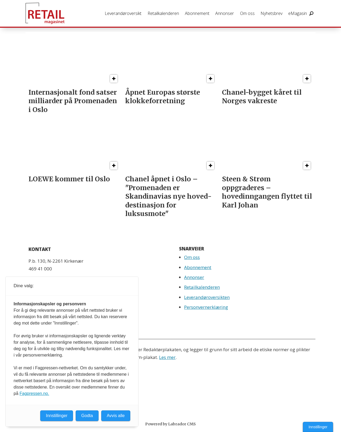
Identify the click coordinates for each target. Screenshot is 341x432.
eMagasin (297, 13)
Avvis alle (116, 415)
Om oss (247, 13)
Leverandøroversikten (207, 297)
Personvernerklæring (206, 307)
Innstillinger (317, 427)
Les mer (167, 357)
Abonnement (197, 13)
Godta (87, 415)
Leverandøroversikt (123, 13)
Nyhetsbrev (271, 13)
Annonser (224, 13)
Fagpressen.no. (34, 393)
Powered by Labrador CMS (170, 424)
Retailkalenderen (163, 13)
